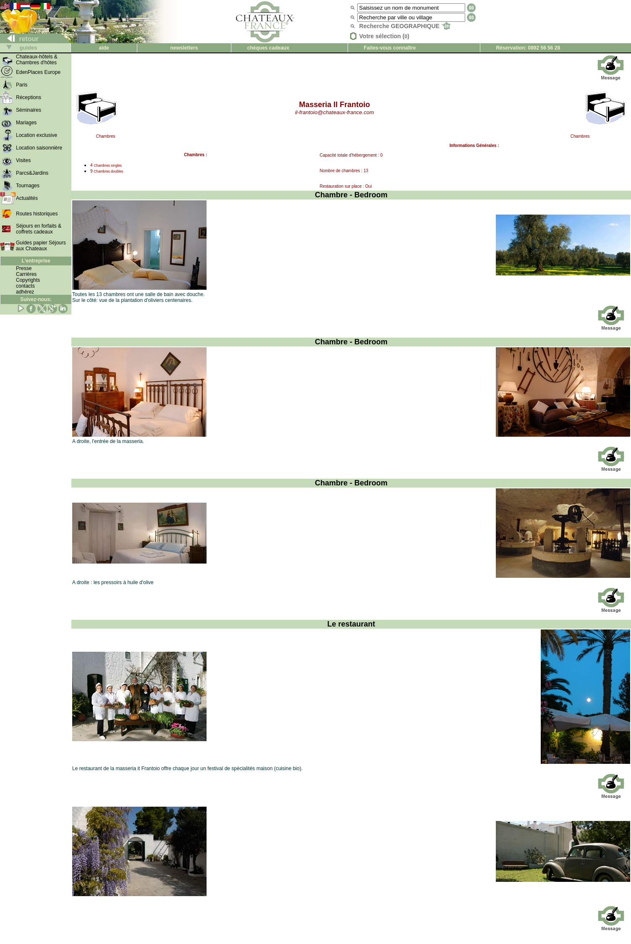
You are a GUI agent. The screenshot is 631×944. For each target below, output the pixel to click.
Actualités (27, 198)
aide (104, 48)
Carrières (26, 274)
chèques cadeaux (268, 48)
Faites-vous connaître (390, 48)
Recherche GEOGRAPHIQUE (404, 26)
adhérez (25, 292)
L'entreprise (35, 261)
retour (19, 38)
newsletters (184, 48)
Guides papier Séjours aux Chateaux (41, 246)
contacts (25, 286)
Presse (23, 268)
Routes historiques (37, 214)
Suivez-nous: (36, 299)
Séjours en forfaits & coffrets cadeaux (38, 229)
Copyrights (28, 280)
